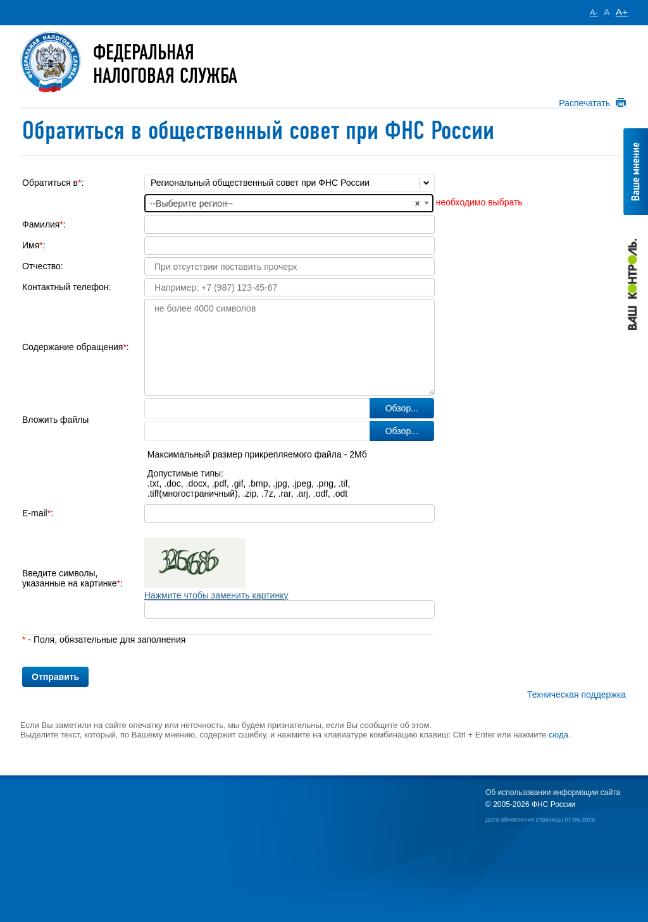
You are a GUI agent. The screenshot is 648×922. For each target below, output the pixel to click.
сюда (558, 734)
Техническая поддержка (576, 694)
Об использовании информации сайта (552, 792)
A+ (622, 11)
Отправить (55, 677)
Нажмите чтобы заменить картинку (216, 595)
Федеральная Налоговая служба (165, 64)
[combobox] (288, 203)
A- (594, 12)
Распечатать (584, 103)
